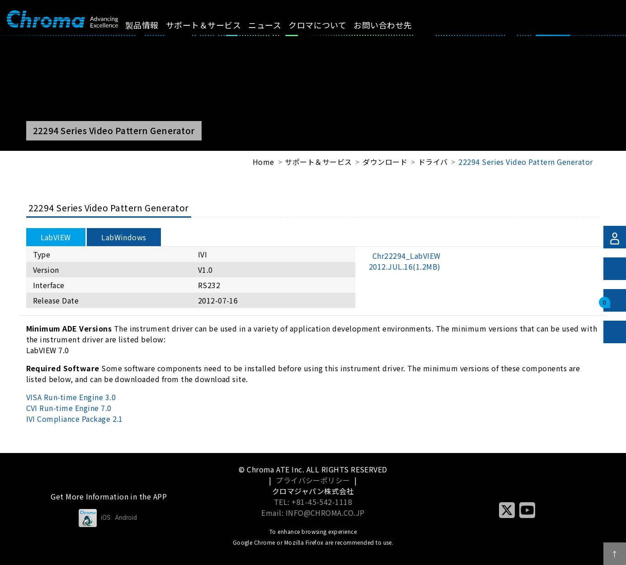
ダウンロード (384, 161)
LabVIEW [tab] (56, 237)
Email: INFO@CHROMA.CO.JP (313, 512)
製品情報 (152, 25)
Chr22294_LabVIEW (405, 261)
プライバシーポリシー (313, 480)
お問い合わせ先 (393, 25)
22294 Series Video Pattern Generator (525, 161)
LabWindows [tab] (123, 237)
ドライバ (433, 161)
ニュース (275, 25)
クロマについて (328, 25)
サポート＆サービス (213, 25)
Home (263, 161)
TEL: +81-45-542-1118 (313, 501)
